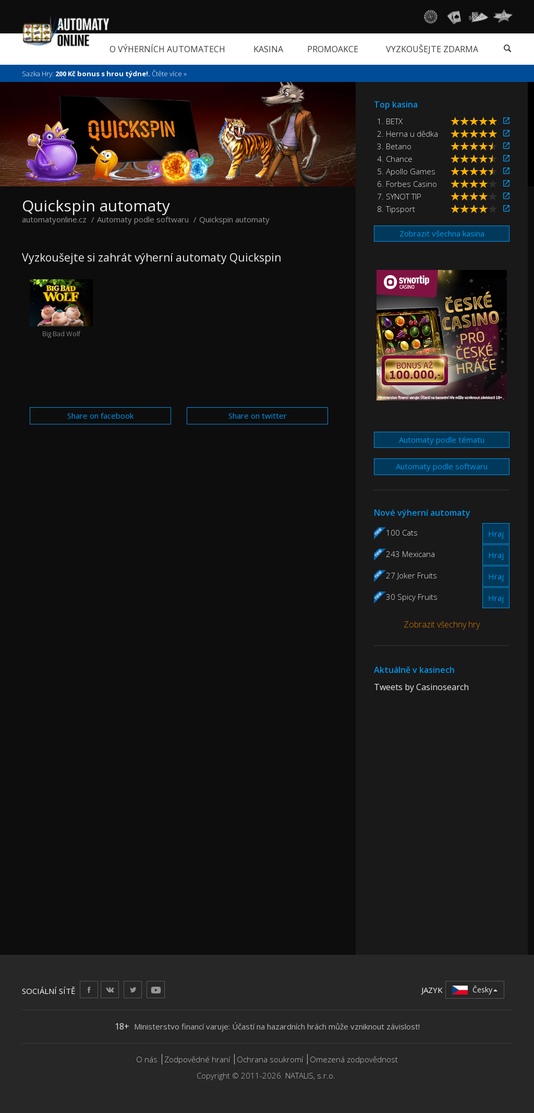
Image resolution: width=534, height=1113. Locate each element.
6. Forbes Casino (407, 183)
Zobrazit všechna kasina (441, 233)
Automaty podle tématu (441, 439)
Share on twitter (257, 415)
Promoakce (332, 49)
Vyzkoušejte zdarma (432, 49)
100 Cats (402, 532)
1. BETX (390, 121)
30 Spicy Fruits (412, 596)
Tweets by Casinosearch (421, 687)
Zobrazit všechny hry (442, 624)
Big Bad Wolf (61, 308)
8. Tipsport (396, 209)
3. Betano (394, 146)
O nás (146, 1059)
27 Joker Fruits (411, 575)
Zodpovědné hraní (197, 1059)
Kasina (268, 49)
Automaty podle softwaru (442, 466)
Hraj (496, 533)
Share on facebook (100, 415)
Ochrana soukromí (270, 1059)
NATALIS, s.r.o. (310, 1075)
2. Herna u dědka (407, 133)
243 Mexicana (410, 554)
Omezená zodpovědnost (354, 1059)
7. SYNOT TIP (399, 196)
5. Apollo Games (406, 171)
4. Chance (394, 158)
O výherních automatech (167, 49)
